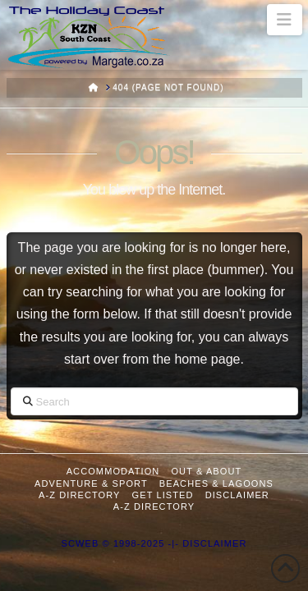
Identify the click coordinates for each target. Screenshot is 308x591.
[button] (284, 19)
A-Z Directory (79, 495)
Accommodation (113, 471)
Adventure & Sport (91, 483)
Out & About (206, 471)
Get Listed (163, 495)
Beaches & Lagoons (216, 483)
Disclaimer (237, 495)
